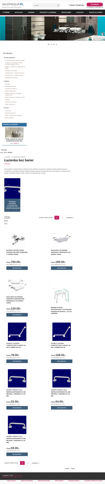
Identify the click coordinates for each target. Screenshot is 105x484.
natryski (7, 99)
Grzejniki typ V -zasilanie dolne (14, 75)
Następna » (70, 217)
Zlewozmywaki (9, 117)
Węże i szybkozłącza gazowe (13, 115)
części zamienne (10, 104)
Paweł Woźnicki (18, 477)
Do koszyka (18, 268)
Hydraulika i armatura (11, 77)
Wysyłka (19, 12)
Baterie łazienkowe (10, 86)
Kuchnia (6, 108)
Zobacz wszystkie (45, 217)
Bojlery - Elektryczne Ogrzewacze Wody (15, 67)
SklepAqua (12, 4)
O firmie (6, 12)
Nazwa (6, 221)
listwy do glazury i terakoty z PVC (15, 97)
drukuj (73, 470)
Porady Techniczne (76, 5)
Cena (5, 223)
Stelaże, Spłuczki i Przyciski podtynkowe (13, 94)
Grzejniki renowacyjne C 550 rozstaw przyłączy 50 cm (13, 63)
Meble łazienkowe (10, 91)
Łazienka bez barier (11, 102)
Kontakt (80, 12)
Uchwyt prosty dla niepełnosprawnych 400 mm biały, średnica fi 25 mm (59, 393)
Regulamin (66, 12)
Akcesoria (8, 110)
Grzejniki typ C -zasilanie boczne (14, 73)
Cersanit (7, 84)
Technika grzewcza (9, 57)
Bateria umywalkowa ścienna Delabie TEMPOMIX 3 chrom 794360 (18, 252)
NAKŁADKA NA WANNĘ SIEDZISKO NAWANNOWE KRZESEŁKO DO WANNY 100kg (18, 299)
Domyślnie (7, 218)
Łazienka (6, 81)
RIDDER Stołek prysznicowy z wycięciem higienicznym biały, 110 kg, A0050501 (60, 310)
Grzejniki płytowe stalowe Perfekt (15, 60)
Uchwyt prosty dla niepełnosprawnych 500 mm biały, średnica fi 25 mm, (17, 440)
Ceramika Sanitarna (11, 88)
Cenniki (31, 12)
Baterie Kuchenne (10, 113)
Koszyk (96, 4)
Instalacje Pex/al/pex (11, 70)
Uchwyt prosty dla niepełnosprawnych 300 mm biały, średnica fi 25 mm (17, 393)
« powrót (66, 470)
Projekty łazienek (48, 12)
